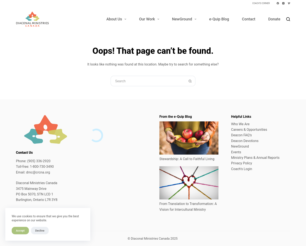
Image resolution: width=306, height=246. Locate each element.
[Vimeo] (289, 3)
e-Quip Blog (219, 19)
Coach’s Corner (261, 3)
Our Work (150, 19)
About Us (117, 19)
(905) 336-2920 (38, 161)
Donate (274, 19)
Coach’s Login (241, 169)
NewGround (185, 19)
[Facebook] (278, 3)
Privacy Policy (241, 163)
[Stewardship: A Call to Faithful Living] (188, 138)
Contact (248, 19)
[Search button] (190, 81)
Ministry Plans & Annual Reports (255, 158)
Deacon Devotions (245, 141)
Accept (20, 230)
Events (236, 152)
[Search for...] (147, 81)
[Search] (288, 19)
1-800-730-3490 (42, 167)
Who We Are (240, 124)
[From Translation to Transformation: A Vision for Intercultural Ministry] (188, 182)
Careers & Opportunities (249, 130)
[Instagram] (283, 3)
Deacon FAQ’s (241, 135)
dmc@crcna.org (38, 172)
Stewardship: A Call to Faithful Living (186, 159)
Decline (39, 230)
